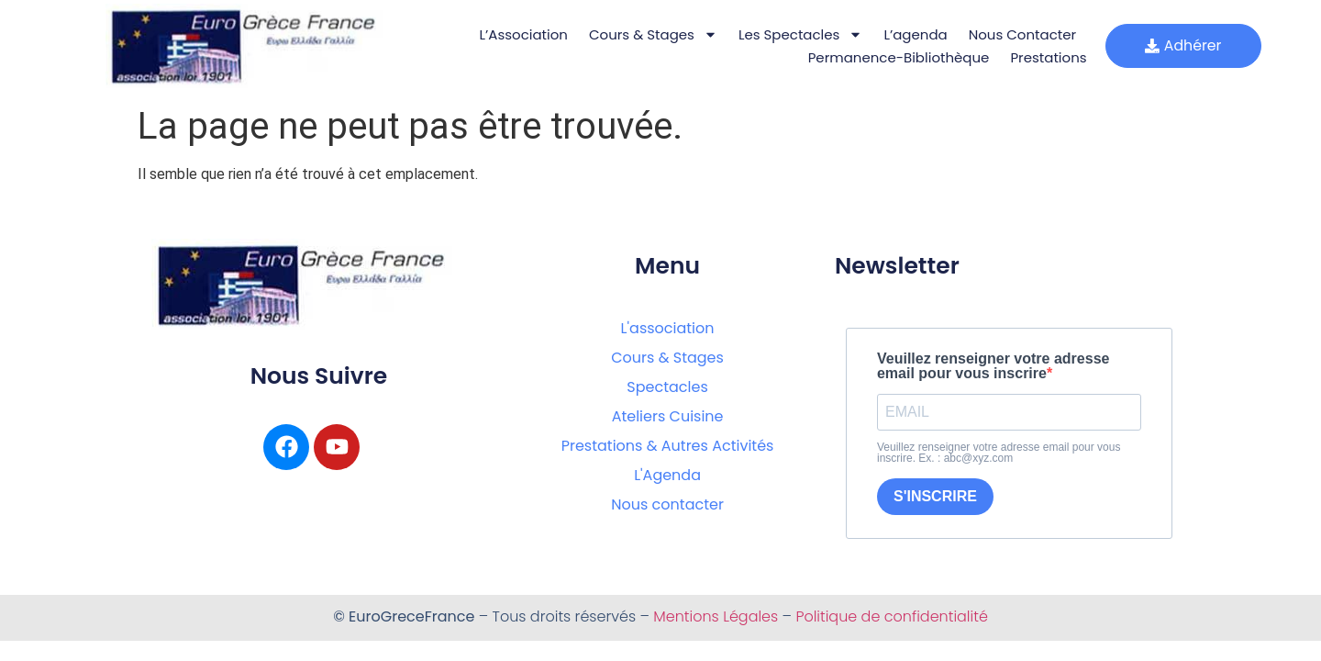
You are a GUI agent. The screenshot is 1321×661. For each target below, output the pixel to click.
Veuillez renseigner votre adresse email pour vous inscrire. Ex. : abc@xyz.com (998, 453)
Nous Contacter (1016, 34)
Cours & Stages (647, 34)
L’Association (517, 34)
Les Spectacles (795, 34)
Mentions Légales (715, 616)
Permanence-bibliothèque (892, 57)
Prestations (1043, 57)
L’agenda (909, 34)
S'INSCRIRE (935, 496)
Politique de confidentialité (891, 616)
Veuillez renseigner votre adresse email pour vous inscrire (993, 366)
